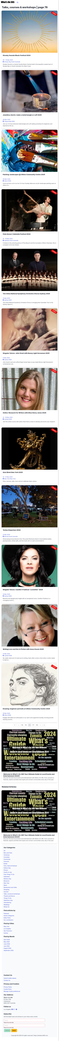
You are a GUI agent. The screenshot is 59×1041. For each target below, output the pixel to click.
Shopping (6, 889)
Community (7, 859)
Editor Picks (7, 918)
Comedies (7, 857)
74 (22, 725)
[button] (17, 2)
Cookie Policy (8, 989)
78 (37, 725)
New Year (6, 883)
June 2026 (7, 944)
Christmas (7, 855)
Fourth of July (8, 872)
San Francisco (8, 931)
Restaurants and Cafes (10, 887)
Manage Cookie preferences (12, 991)
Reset (14, 1030)
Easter (5, 863)
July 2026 (7, 946)
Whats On (6, 907)
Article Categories (9, 915)
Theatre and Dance (9, 896)
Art (4, 850)
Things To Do (7, 898)
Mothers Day (7, 879)
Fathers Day (7, 868)
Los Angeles (7, 928)
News (5, 885)
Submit (7, 1030)
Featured (6, 913)
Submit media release (10, 978)
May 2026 (7, 942)
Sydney (6, 933)
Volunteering (7, 902)
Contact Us (7, 980)
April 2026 (7, 939)
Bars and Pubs (8, 853)
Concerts (6, 861)
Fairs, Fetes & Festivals (10, 866)
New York (6, 926)
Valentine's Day (8, 900)
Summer (6, 891)
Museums (6, 881)
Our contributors (8, 920)
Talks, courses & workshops (12, 894)
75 (26, 725)
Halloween (7, 876)
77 (33, 725)
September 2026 (8, 950)
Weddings (6, 904)
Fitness (6, 870)
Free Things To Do (9, 874)
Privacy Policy (8, 987)
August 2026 (7, 948)
